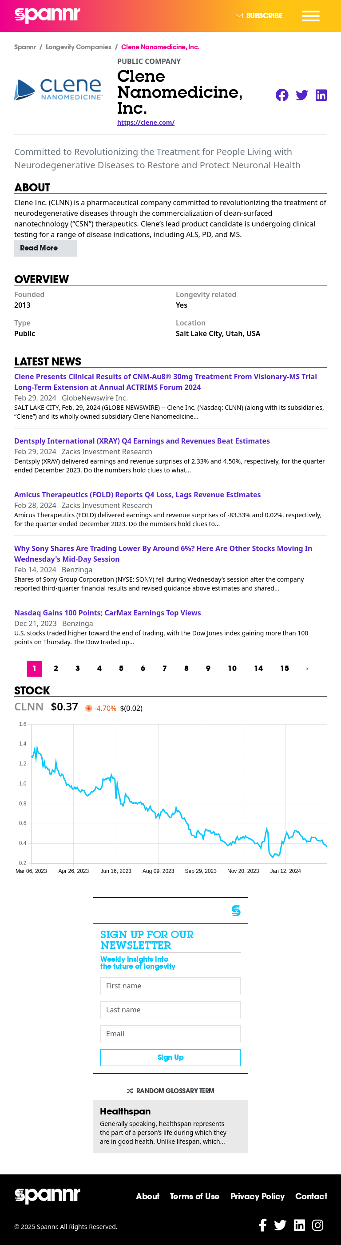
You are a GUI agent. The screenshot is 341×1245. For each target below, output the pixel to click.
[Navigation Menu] (311, 16)
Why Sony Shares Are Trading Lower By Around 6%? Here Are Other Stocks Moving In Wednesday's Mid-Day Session (163, 553)
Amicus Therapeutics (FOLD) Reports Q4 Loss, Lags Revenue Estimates (137, 495)
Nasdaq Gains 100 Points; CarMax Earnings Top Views (107, 613)
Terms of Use (195, 1196)
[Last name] (170, 1009)
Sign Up (171, 1057)
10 (232, 668)
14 (258, 668)
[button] (45, 248)
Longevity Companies (78, 47)
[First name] (170, 985)
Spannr (25, 47)
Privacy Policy (257, 1196)
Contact (311, 1196)
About (147, 1196)
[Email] (170, 1033)
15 (284, 668)
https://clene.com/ (145, 122)
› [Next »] (307, 668)
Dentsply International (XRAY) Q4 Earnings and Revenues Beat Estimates (142, 441)
